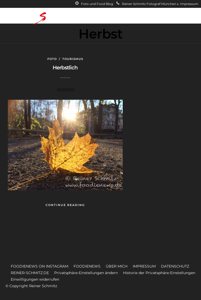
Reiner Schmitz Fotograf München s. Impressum (157, 4)
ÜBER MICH (116, 266)
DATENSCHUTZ (175, 266)
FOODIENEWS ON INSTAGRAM (39, 266)
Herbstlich (65, 67)
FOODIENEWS (87, 266)
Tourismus (72, 59)
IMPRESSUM (144, 266)
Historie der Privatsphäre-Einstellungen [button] (159, 272)
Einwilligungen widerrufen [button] (35, 279)
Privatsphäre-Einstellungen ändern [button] (86, 272)
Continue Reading (65, 205)
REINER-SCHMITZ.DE (30, 272)
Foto (52, 59)
